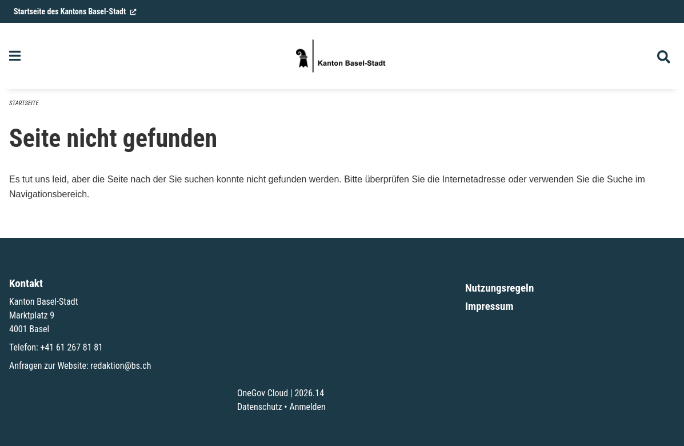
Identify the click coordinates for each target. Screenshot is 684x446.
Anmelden (307, 406)
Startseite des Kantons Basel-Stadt (75, 11)
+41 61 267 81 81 (71, 347)
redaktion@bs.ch (120, 365)
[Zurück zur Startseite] (341, 56)
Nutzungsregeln (499, 287)
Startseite (24, 103)
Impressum (489, 306)
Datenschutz (259, 406)
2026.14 (309, 393)
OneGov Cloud (262, 393)
